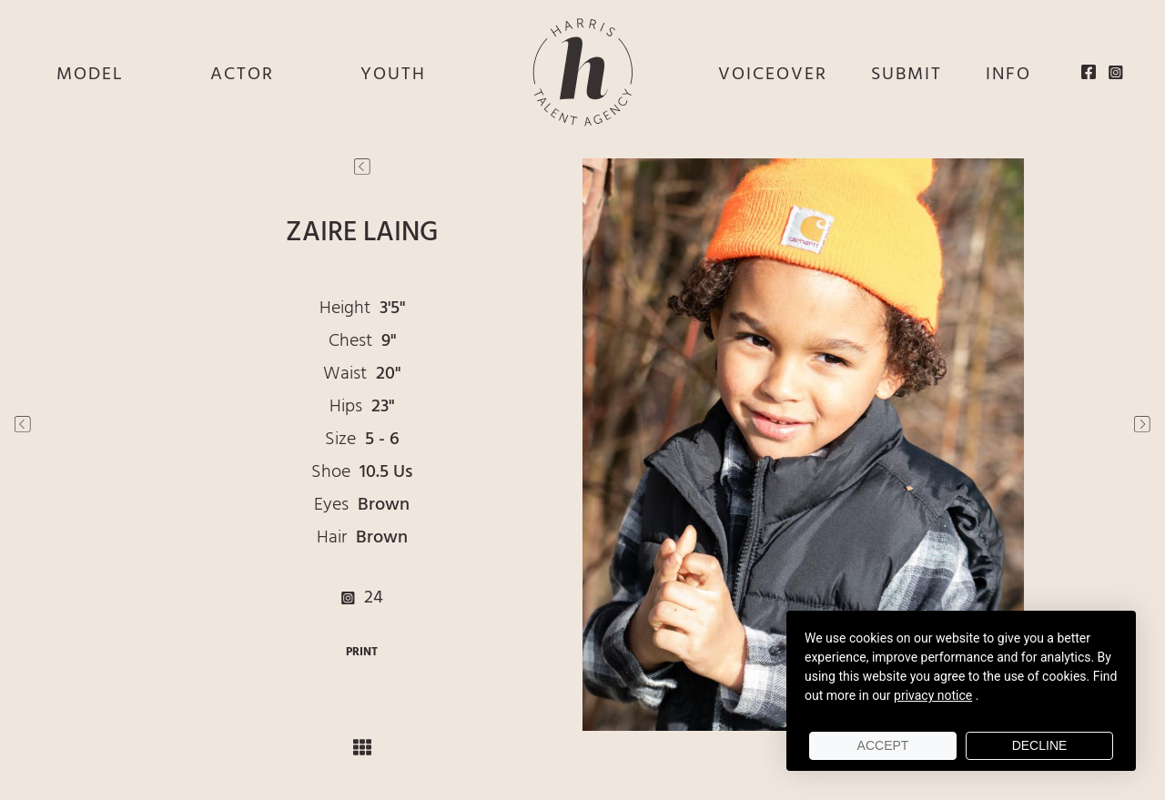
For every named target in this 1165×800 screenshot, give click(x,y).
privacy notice (933, 695)
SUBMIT (906, 75)
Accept (883, 745)
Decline (1040, 745)
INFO (1008, 75)
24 (362, 598)
